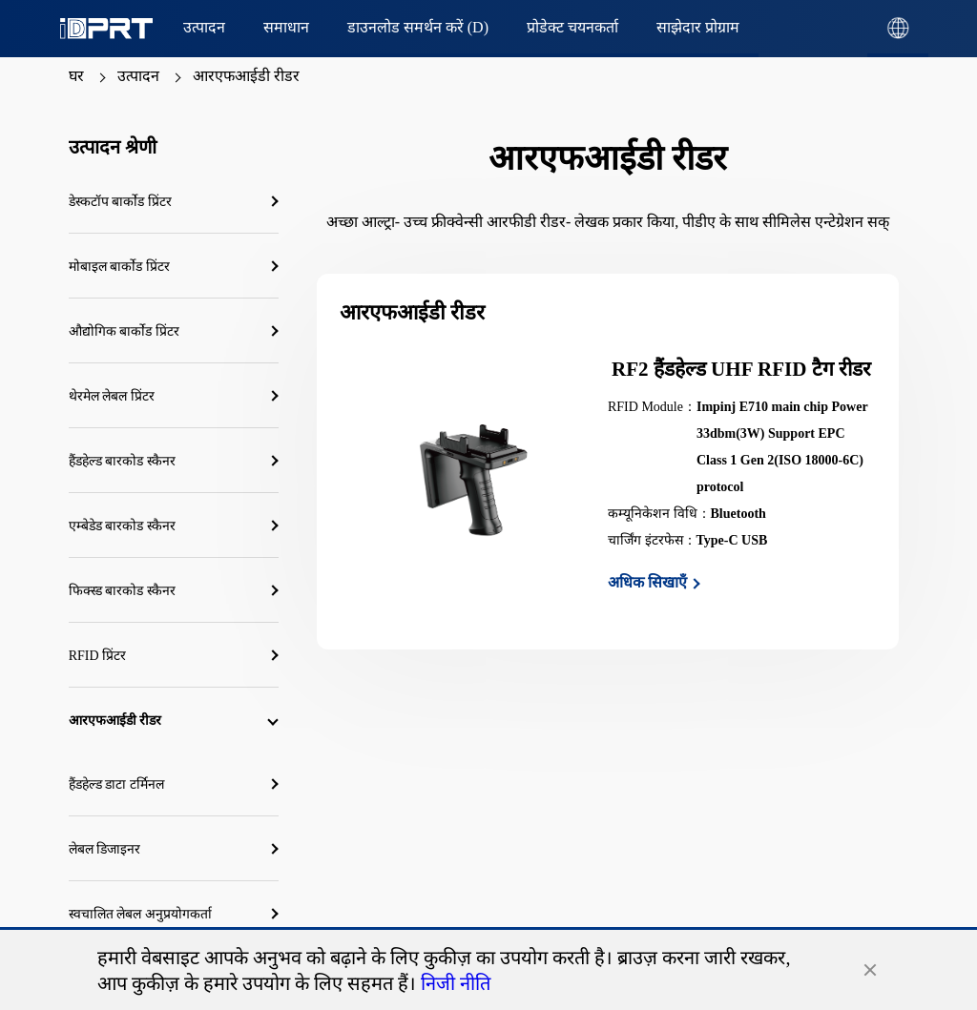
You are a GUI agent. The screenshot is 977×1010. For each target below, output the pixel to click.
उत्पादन (138, 76)
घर (76, 76)
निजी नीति (455, 983)
